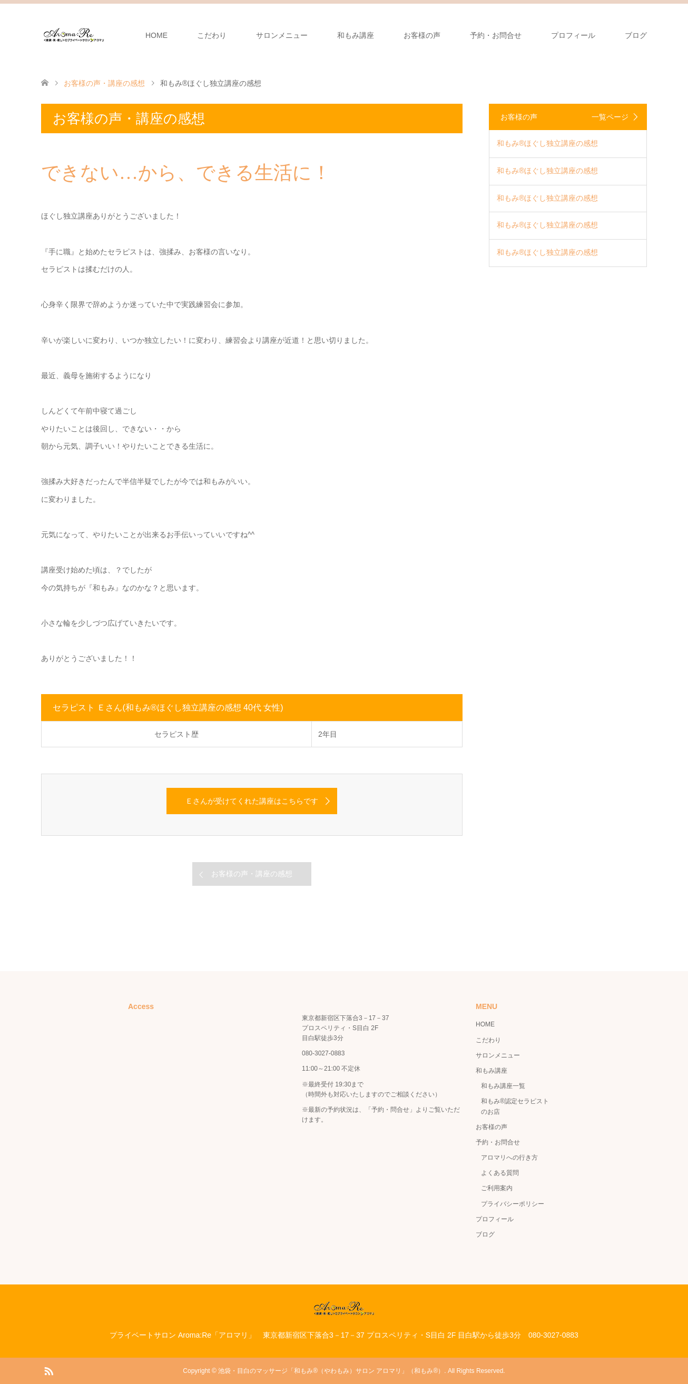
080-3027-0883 (323, 1053)
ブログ (636, 35)
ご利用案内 (497, 1188)
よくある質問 (500, 1173)
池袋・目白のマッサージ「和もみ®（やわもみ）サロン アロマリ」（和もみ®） (331, 1371)
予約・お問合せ (496, 35)
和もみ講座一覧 (503, 1086)
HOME (156, 35)
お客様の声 (422, 35)
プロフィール (573, 35)
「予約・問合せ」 (390, 1109)
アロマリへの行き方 (509, 1157)
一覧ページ (610, 117)
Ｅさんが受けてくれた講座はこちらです (251, 801)
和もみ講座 (355, 35)
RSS (48, 1370)
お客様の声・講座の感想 (251, 873)
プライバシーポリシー (512, 1204)
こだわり (212, 35)
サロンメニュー (282, 35)
